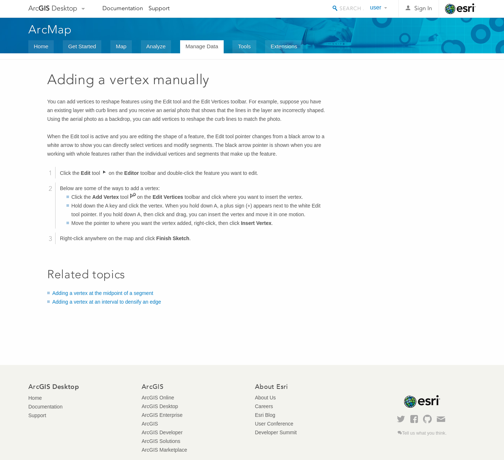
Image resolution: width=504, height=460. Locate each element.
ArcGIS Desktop (160, 406)
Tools (244, 46)
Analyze (156, 46)
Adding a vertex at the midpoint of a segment (102, 293)
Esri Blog (265, 415)
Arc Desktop (52, 8)
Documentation (122, 8)
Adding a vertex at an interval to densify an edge (106, 302)
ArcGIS (150, 424)
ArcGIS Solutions (161, 441)
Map (121, 46)
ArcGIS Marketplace (164, 450)
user (375, 7)
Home (41, 46)
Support (159, 8)
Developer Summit (276, 432)
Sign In (423, 8)
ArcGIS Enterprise (162, 415)
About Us (265, 398)
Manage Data (202, 46)
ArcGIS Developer (162, 432)
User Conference (274, 424)
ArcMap (50, 29)
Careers (264, 406)
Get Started (82, 46)
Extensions (284, 46)
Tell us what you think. (424, 433)
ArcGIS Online (158, 398)
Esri (460, 8)
